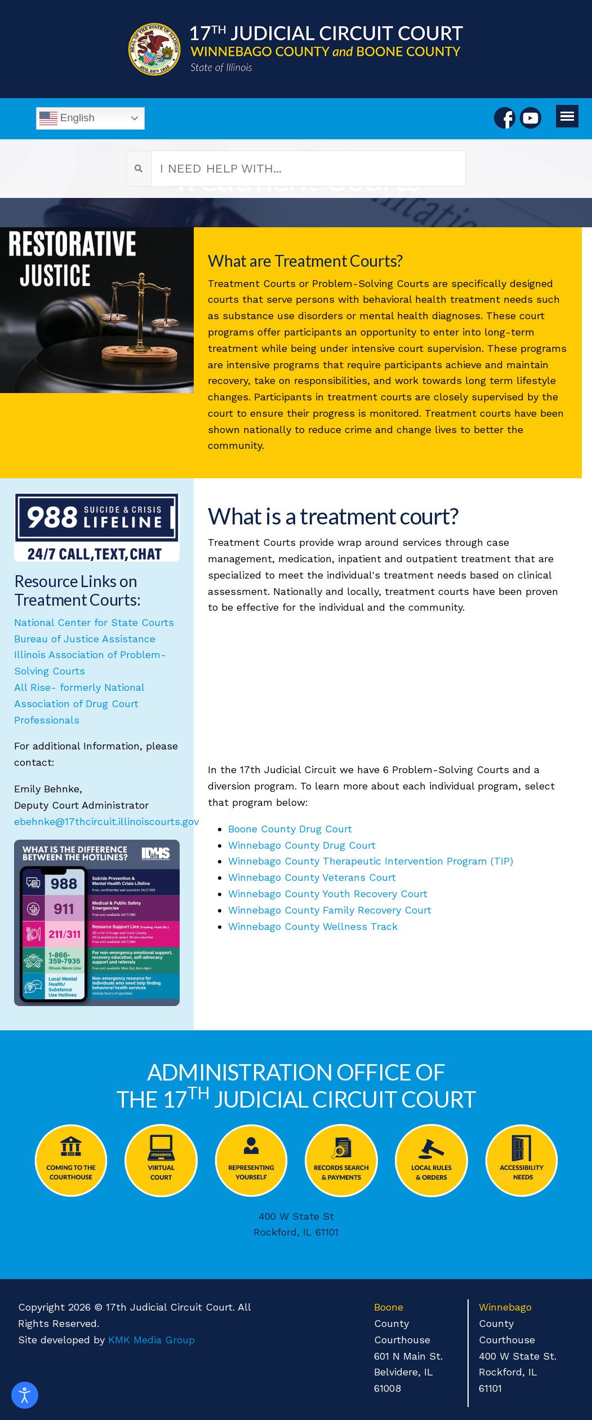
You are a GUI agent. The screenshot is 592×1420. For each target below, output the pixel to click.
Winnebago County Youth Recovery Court (328, 893)
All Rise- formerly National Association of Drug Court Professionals (79, 703)
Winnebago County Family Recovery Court (329, 910)
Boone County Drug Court (290, 829)
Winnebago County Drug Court (302, 845)
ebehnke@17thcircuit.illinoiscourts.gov (106, 821)
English (67, 118)
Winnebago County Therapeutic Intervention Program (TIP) (370, 861)
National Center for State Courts (94, 622)
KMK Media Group (151, 1340)
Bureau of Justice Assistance (84, 639)
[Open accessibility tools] (24, 1395)
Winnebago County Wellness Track (313, 926)
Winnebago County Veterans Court (312, 877)
